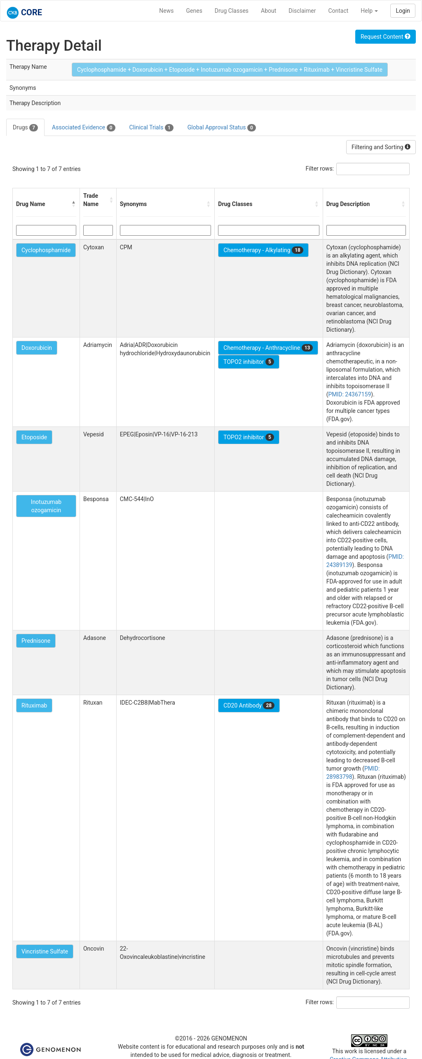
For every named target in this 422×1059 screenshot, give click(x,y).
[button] (73, 204)
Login (403, 10)
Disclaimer (302, 10)
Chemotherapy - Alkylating (263, 250)
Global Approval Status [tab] (222, 127)
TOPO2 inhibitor (248, 361)
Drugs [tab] (25, 127)
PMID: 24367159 (349, 394)
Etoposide (34, 437)
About (268, 10)
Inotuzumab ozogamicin (46, 506)
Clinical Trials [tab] (151, 127)
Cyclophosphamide (45, 250)
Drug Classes (232, 10)
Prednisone (35, 640)
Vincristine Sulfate (44, 951)
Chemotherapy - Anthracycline (268, 347)
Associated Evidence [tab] (83, 127)
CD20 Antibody (248, 705)
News (166, 10)
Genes (194, 10)
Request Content (385, 36)
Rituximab (34, 705)
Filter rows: (320, 168)
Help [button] (369, 10)
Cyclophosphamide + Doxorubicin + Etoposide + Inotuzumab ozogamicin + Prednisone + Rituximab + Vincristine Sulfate (229, 69)
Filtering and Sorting (381, 147)
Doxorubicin (36, 347)
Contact (338, 10)
